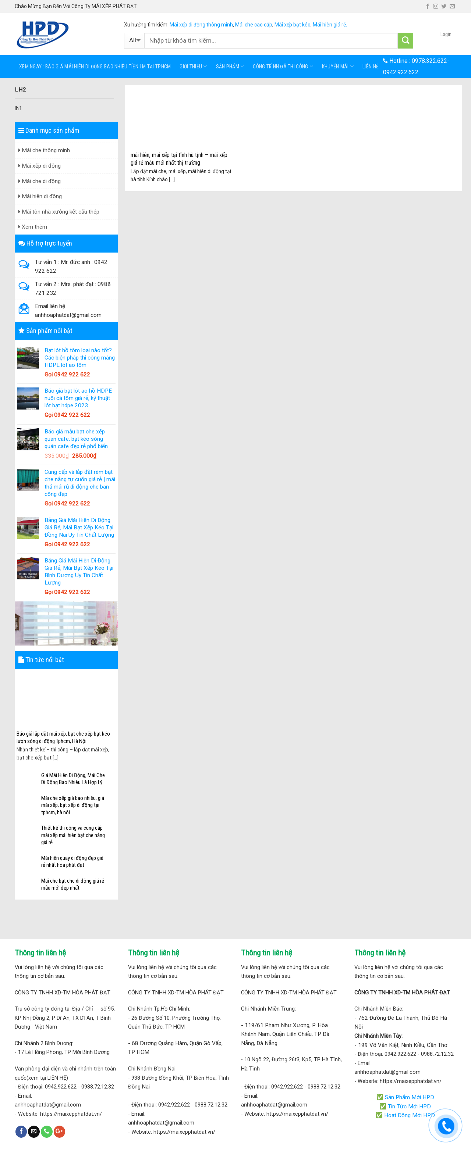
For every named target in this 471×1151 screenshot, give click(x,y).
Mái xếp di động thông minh (201, 25)
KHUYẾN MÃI (338, 66)
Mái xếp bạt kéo (293, 25)
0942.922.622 (400, 72)
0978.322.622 (429, 60)
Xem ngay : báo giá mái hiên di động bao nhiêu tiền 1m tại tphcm (95, 66)
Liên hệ (370, 66)
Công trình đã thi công (283, 66)
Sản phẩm (230, 66)
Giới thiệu (193, 66)
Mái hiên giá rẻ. (330, 25)
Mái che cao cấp (253, 25)
